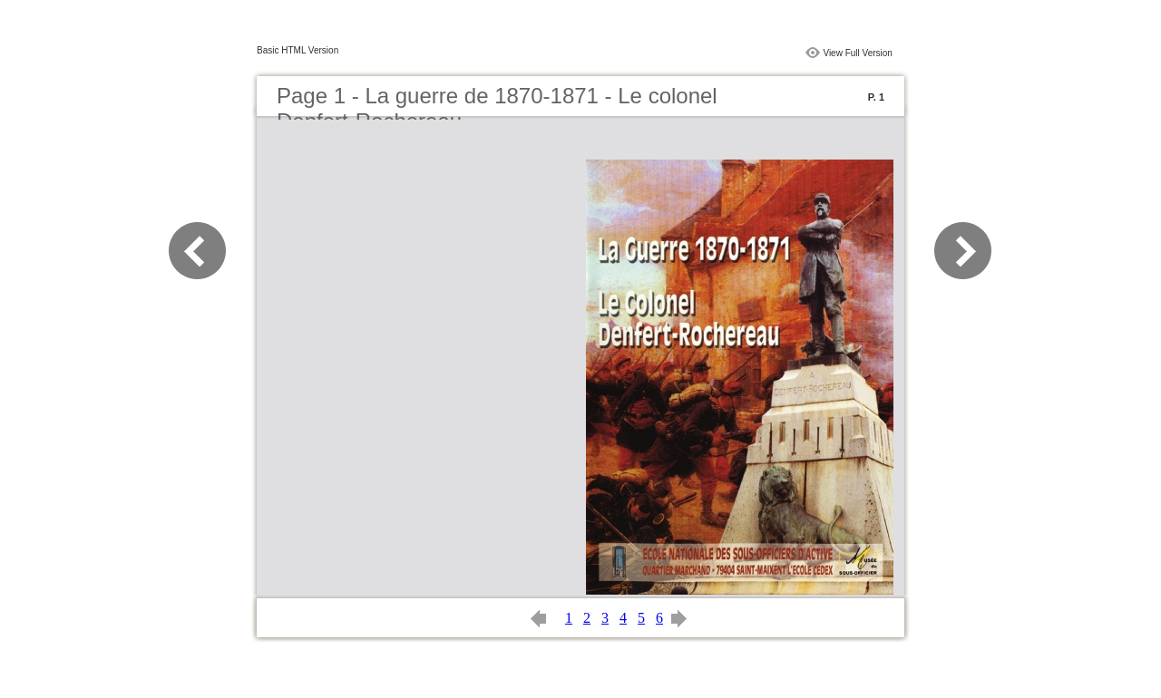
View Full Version (858, 53)
